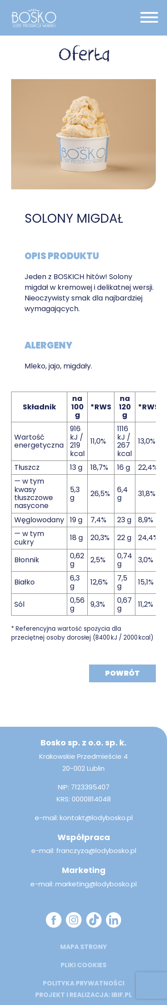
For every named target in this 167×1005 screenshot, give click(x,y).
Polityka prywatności (83, 983)
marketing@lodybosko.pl (96, 884)
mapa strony (83, 946)
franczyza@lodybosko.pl (96, 850)
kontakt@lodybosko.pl (96, 817)
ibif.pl (121, 994)
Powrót (122, 673)
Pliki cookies (83, 965)
